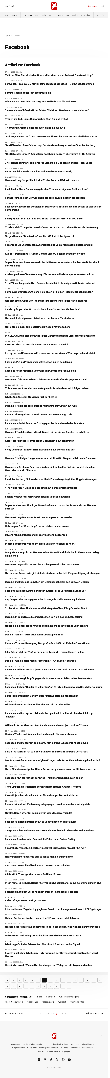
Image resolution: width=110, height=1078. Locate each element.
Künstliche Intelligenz (69, 996)
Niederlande (32, 1002)
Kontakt (41, 1051)
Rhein (39, 996)
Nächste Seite (94, 1013)
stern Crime (85, 15)
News (7, 15)
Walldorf (62, 1002)
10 (65, 1013)
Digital (7, 36)
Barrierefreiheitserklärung (34, 1044)
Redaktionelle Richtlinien (58, 1044)
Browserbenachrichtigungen (58, 1051)
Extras (14, 15)
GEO (67, 15)
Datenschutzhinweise (85, 1044)
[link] (102, 6)
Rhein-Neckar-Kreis (14, 1002)
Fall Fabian (28, 15)
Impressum (15, 1044)
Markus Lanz (46, 15)
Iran (36, 15)
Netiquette (32, 1048)
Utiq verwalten (18, 1048)
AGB (72, 1044)
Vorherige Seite (14, 1013)
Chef (31, 996)
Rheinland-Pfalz (77, 1002)
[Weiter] (103, 15)
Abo (93, 6)
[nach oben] (101, 1036)
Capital (75, 15)
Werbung (64, 1048)
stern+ (60, 15)
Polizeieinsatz (48, 1002)
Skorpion (50, 996)
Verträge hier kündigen (48, 1048)
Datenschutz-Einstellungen (82, 1048)
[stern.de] (54, 6)
